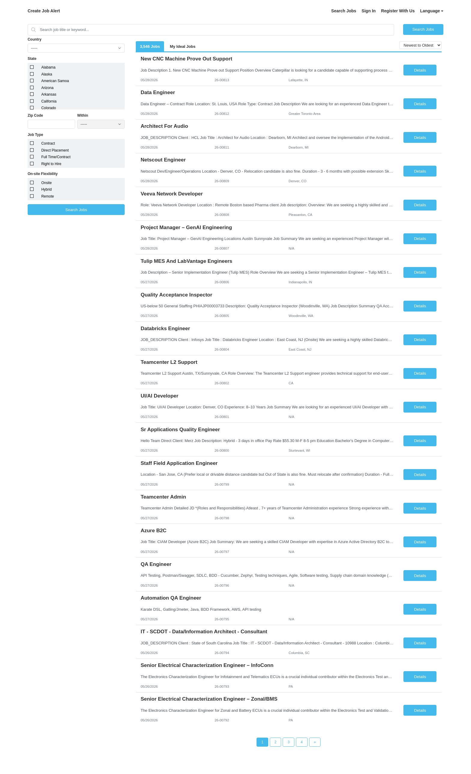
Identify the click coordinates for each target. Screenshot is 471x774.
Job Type (35, 135)
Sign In (369, 10)
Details (420, 70)
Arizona (47, 88)
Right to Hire (51, 164)
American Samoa (55, 81)
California (48, 101)
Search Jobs (343, 10)
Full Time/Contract (55, 157)
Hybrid (46, 189)
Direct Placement (54, 150)
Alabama (48, 67)
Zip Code (35, 115)
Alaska (46, 74)
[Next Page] (315, 742)
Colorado (48, 108)
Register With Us (398, 10)
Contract (48, 143)
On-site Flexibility (43, 174)
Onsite (46, 183)
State (32, 59)
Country (34, 39)
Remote (47, 196)
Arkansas (48, 94)
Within (82, 115)
